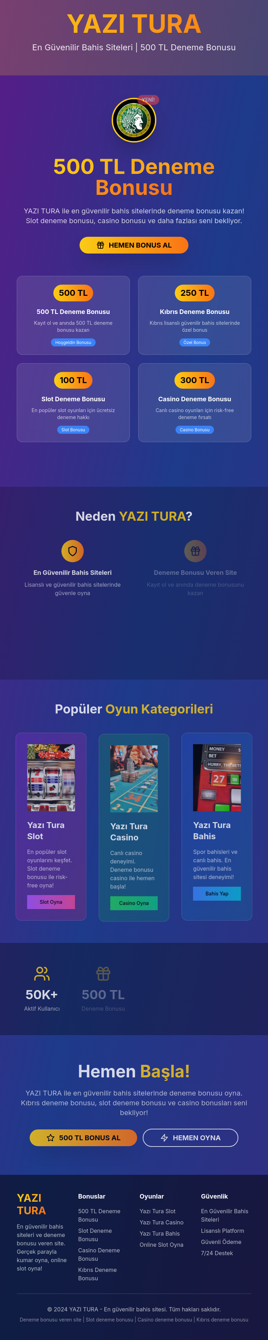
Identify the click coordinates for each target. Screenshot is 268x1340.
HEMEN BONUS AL (134, 245)
